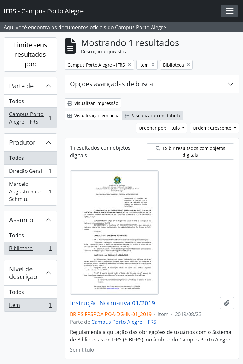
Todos (16, 101)
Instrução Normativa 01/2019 (112, 303)
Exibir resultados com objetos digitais (190, 151)
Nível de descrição (23, 273)
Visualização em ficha (93, 116)
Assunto (21, 220)
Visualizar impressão (92, 103)
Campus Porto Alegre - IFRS (30, 118)
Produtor (22, 142)
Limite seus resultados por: (30, 54)
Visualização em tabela (152, 116)
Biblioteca (30, 249)
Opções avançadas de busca (111, 84)
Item (30, 306)
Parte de (21, 85)
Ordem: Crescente (213, 128)
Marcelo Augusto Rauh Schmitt (30, 191)
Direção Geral (30, 172)
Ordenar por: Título (160, 128)
